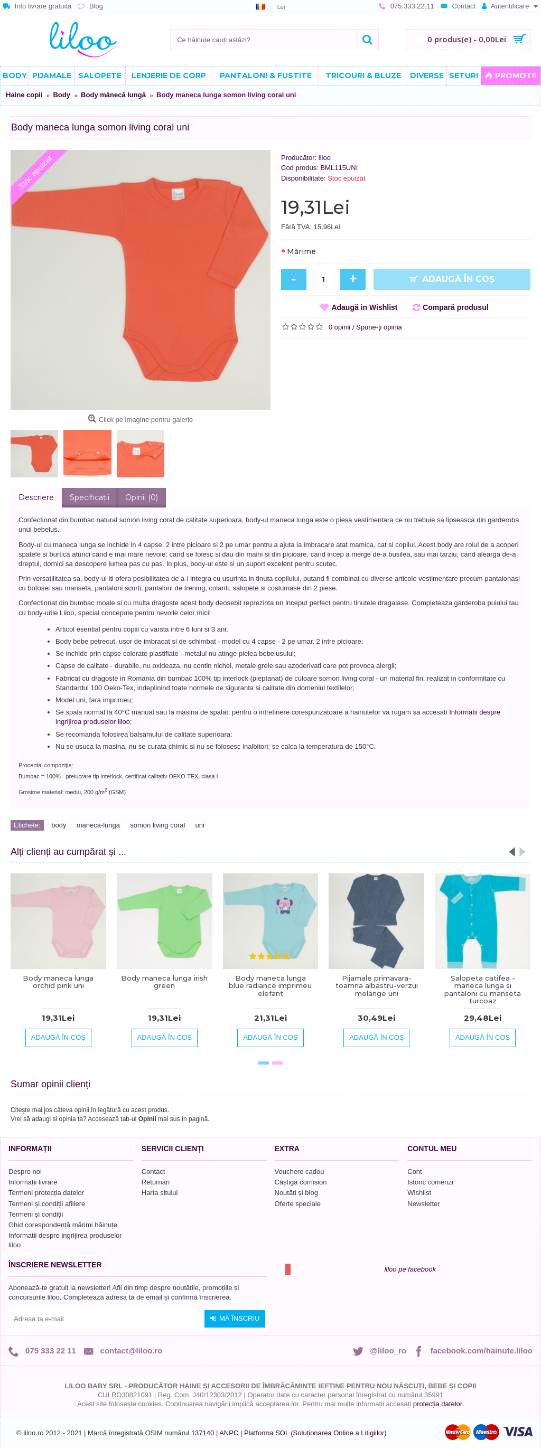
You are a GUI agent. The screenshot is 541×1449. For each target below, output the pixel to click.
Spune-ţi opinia (379, 327)
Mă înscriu (235, 1318)
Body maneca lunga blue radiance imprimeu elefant (270, 986)
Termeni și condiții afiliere (46, 1204)
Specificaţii (89, 497)
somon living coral (157, 825)
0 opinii (339, 327)
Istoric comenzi (430, 1182)
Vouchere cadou (299, 1171)
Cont (414, 1171)
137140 (202, 1433)
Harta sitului (160, 1193)
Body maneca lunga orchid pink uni (58, 982)
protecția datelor (437, 1404)
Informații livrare (32, 1182)
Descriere (36, 497)
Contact (153, 1171)
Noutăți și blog (296, 1193)
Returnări (156, 1182)
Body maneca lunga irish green (164, 982)
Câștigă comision (301, 1182)
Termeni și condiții (35, 1214)
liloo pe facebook (410, 1269)
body (58, 825)
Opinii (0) (141, 497)
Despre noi (25, 1171)
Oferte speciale (298, 1204)
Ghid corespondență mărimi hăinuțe (62, 1225)
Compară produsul (455, 307)
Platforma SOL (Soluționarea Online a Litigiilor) (315, 1433)
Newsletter (423, 1204)
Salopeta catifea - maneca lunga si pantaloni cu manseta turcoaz (482, 989)
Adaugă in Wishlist (364, 307)
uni (199, 825)
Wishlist (419, 1193)
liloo (325, 158)
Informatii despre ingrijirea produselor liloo (65, 1240)
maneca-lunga (98, 825)
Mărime (301, 251)
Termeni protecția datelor (46, 1193)
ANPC (228, 1433)
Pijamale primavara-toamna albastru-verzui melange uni (376, 986)
